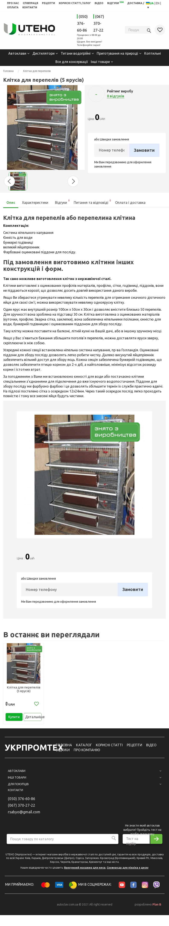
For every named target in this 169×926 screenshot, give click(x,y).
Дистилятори (43, 53)
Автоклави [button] (84, 773)
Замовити (144, 149)
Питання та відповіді (92, 201)
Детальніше (33, 718)
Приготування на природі (117, 53)
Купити (14, 718)
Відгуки (62, 201)
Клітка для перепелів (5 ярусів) (23, 689)
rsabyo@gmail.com (24, 814)
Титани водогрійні (76, 53)
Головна (8, 70)
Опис (10, 202)
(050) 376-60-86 (82, 23)
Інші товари (100, 61)
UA (151, 3)
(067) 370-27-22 (98, 23)
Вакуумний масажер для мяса (84, 870)
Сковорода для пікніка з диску (128, 870)
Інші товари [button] (84, 780)
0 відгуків (115, 96)
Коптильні (152, 53)
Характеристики (35, 202)
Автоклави (17, 53)
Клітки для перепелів (37, 70)
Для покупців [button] (84, 786)
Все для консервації (71, 61)
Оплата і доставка (130, 202)
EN (158, 3)
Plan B (156, 907)
